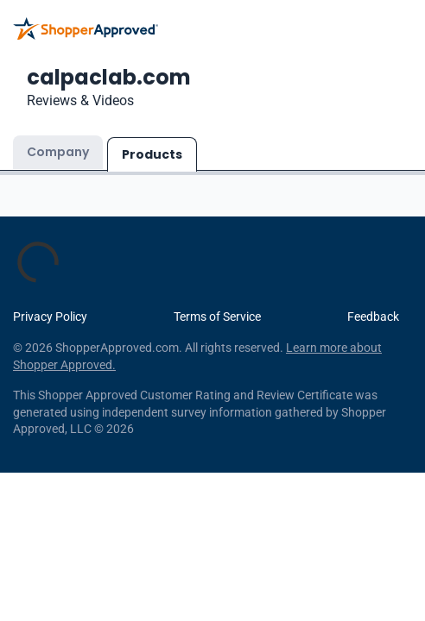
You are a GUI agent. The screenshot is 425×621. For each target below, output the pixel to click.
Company (58, 151)
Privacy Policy (50, 316)
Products (152, 154)
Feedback (373, 316)
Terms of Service (217, 316)
